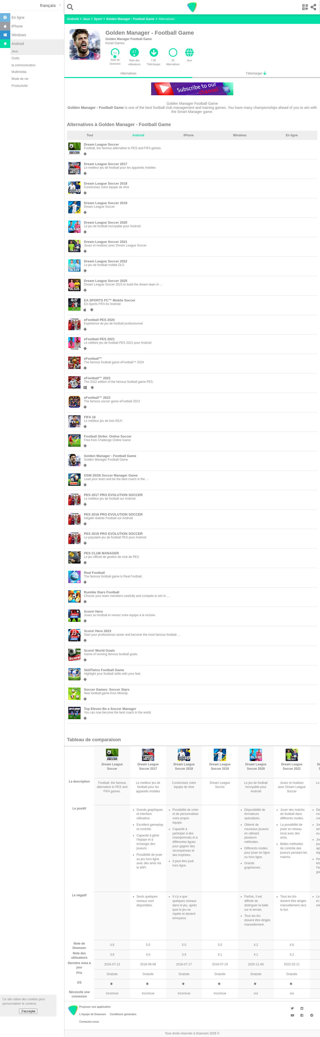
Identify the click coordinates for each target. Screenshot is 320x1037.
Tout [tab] (90, 135)
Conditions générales (123, 1014)
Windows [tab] (240, 135)
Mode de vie (20, 79)
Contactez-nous (89, 1021)
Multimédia (19, 72)
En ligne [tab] (292, 135)
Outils (16, 58)
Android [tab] (138, 135)
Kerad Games (114, 43)
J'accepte (28, 1011)
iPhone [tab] (188, 135)
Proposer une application (95, 1006)
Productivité (20, 86)
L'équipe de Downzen (92, 1014)
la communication (23, 65)
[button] (71, 7)
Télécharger (256, 73)
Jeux (15, 51)
